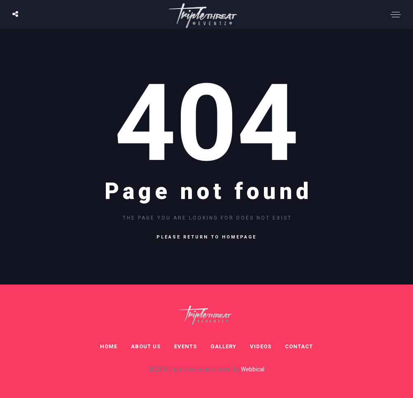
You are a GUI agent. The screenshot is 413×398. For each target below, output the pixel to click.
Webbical (252, 369)
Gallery (223, 346)
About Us (146, 346)
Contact (299, 346)
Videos (260, 346)
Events (185, 346)
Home (108, 346)
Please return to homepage (206, 237)
